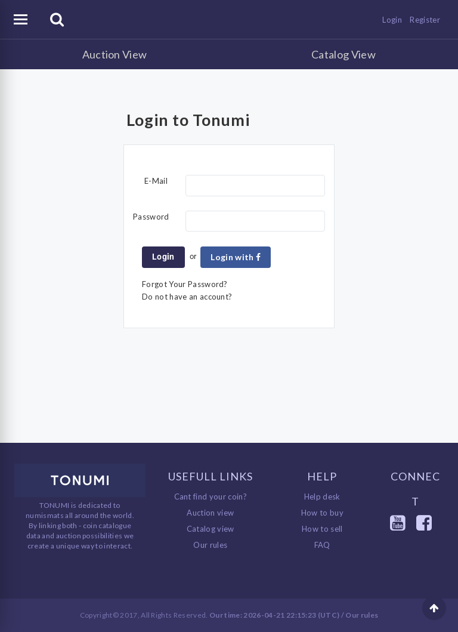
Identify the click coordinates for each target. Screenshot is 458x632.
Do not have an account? (187, 296)
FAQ (322, 545)
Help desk (322, 496)
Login (392, 19)
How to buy (322, 512)
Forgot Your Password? (185, 284)
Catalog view (210, 529)
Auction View (114, 54)
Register (425, 19)
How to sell (322, 529)
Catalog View (343, 54)
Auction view (210, 512)
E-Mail (156, 181)
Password (151, 216)
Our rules (210, 545)
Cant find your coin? (210, 496)
